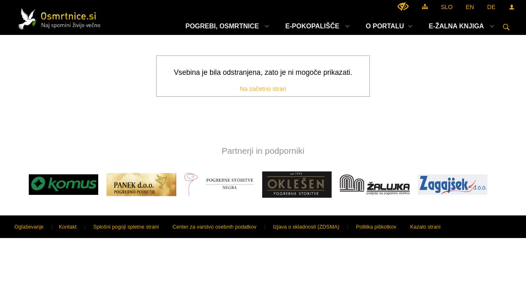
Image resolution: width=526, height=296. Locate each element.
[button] (13, 186)
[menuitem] (225, 26)
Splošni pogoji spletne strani (126, 227)
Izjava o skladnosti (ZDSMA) (306, 227)
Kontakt (67, 227)
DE (491, 7)
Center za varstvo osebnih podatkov (214, 227)
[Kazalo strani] (425, 6)
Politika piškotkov (376, 227)
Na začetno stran (263, 88)
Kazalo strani (425, 227)
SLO (447, 7)
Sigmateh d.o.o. (499, 227)
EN (470, 7)
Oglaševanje (29, 227)
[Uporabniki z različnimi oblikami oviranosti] (403, 6)
